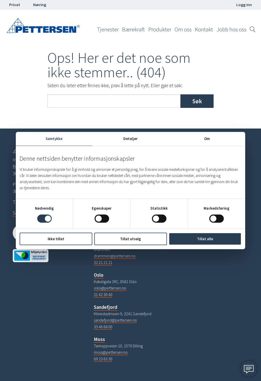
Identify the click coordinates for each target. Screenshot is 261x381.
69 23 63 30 (103, 358)
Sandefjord (105, 307)
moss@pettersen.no (111, 352)
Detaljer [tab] (130, 138)
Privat (14, 4)
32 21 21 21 (103, 262)
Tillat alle (205, 238)
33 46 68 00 (103, 326)
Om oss (183, 29)
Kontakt (204, 29)
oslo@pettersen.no (110, 287)
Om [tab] (207, 138)
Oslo (98, 275)
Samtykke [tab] (54, 138)
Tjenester (108, 29)
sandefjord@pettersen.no (115, 320)
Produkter (159, 29)
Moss (99, 339)
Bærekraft (133, 29)
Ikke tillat (56, 238)
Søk (197, 101)
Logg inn (244, 4)
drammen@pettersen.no (115, 255)
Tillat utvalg (130, 238)
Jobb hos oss (231, 29)
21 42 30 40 (103, 294)
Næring (39, 4)
